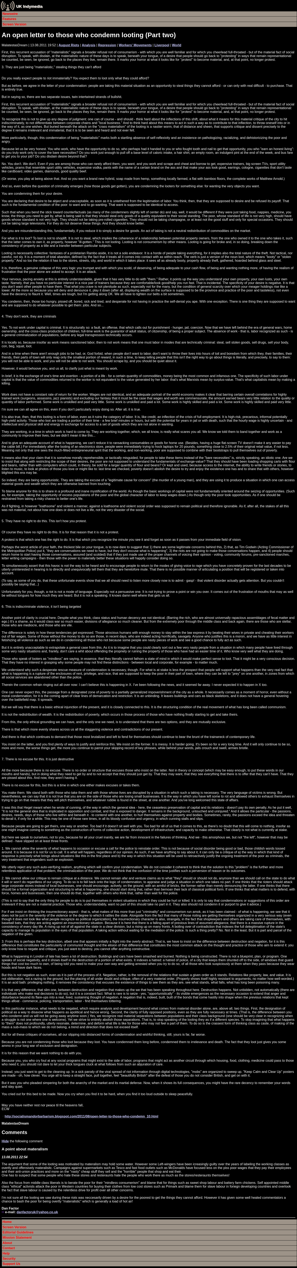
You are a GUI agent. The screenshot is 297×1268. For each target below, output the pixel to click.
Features (9, 19)
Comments (14, 1132)
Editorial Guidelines (17, 1232)
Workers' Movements (135, 45)
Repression (107, 45)
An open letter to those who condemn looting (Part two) (89, 35)
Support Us (11, 1264)
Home (7, 1222)
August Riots (69, 45)
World (176, 45)
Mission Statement (17, 1237)
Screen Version (14, 24)
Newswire (10, 14)
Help (6, 1253)
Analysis (88, 45)
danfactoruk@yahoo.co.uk (37, 1212)
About (7, 1243)
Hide (5, 1141)
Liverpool (161, 45)
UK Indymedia (29, 6)
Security (8, 1258)
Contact (8, 1248)
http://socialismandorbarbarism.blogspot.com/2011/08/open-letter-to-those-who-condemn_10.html (81, 1116)
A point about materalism (25, 1149)
